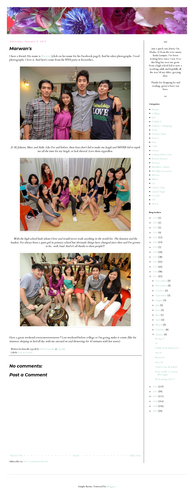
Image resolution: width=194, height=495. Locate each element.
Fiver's (155, 138)
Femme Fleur (159, 134)
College (156, 113)
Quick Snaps (158, 191)
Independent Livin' (162, 154)
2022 (155, 232)
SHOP (158, 352)
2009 (155, 401)
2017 (155, 257)
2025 (155, 218)
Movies (156, 175)
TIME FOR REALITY (167, 348)
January (160, 334)
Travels (156, 195)
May (158, 315)
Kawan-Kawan (25, 352)
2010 (155, 396)
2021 (155, 237)
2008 (155, 406)
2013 (155, 276)
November (162, 285)
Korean (156, 162)
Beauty (155, 109)
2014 (155, 271)
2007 (155, 411)
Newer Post (16, 455)
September (161, 295)
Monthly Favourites (162, 171)
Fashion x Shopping (162, 125)
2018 (155, 252)
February (161, 329)
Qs (153, 183)
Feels (154, 130)
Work (155, 204)
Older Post (134, 455)
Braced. (159, 362)
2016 (155, 261)
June (158, 310)
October (160, 290)
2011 (155, 391)
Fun (154, 142)
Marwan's (160, 357)
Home (76, 455)
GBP (154, 146)
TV (154, 199)
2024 (155, 222)
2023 (155, 227)
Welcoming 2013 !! (165, 379)
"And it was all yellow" (166, 367)
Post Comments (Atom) (36, 461)
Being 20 (159, 338)
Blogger (111, 486)
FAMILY (156, 121)
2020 (155, 242)
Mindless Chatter (161, 167)
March (159, 324)
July (158, 305)
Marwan (46, 56)
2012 (155, 386)
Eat (153, 117)
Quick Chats (158, 187)
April (158, 319)
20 (156, 343)
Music (155, 179)
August (159, 300)
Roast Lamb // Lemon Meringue (166, 373)
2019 (155, 247)
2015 (155, 266)
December (162, 280)
